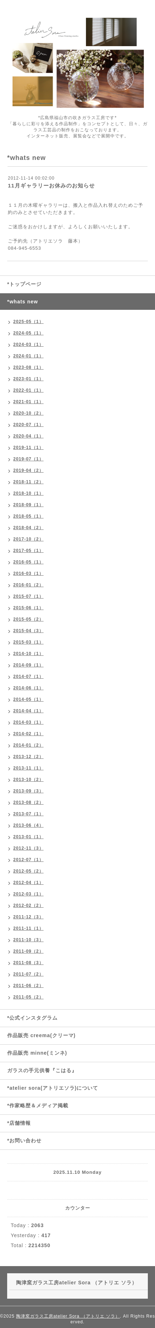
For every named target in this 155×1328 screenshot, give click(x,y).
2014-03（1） (28, 722)
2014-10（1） (28, 653)
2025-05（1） (28, 321)
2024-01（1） (28, 355)
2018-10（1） (28, 493)
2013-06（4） (28, 825)
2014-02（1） (28, 733)
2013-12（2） (28, 756)
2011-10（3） (28, 939)
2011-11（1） (28, 928)
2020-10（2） (28, 413)
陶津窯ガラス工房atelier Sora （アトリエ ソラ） (68, 1316)
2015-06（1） (28, 607)
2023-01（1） (28, 378)
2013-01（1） (28, 836)
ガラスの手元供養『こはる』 (42, 1070)
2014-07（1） (28, 676)
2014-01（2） (28, 745)
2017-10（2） (28, 539)
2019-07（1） (28, 459)
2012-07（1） (28, 859)
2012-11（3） (28, 848)
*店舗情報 (19, 1123)
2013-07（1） (28, 813)
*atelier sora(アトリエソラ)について (52, 1088)
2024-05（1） (28, 333)
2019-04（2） (28, 470)
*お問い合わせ (24, 1140)
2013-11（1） (28, 768)
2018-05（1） (28, 516)
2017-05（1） (28, 550)
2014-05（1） (28, 699)
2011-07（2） (28, 974)
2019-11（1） (28, 447)
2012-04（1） (28, 882)
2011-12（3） (28, 916)
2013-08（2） (28, 802)
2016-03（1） (28, 573)
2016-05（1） (28, 562)
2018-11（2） (28, 481)
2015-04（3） (28, 630)
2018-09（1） (28, 504)
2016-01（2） (28, 584)
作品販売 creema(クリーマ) (41, 1035)
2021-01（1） (28, 401)
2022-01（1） (28, 390)
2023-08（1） (28, 367)
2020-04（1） (28, 436)
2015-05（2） (28, 619)
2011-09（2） (28, 951)
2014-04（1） (28, 710)
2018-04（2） (28, 527)
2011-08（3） (28, 962)
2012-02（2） (28, 905)
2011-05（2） (28, 997)
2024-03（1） (28, 344)
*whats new (22, 301)
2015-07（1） (28, 596)
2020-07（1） (28, 424)
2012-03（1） (28, 894)
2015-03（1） (28, 642)
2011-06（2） (28, 985)
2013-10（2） (28, 779)
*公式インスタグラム (32, 1018)
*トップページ (24, 284)
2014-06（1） (28, 687)
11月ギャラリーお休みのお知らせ (51, 185)
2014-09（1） (28, 665)
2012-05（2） (28, 871)
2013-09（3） (28, 791)
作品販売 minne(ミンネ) (37, 1053)
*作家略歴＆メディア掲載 (37, 1105)
